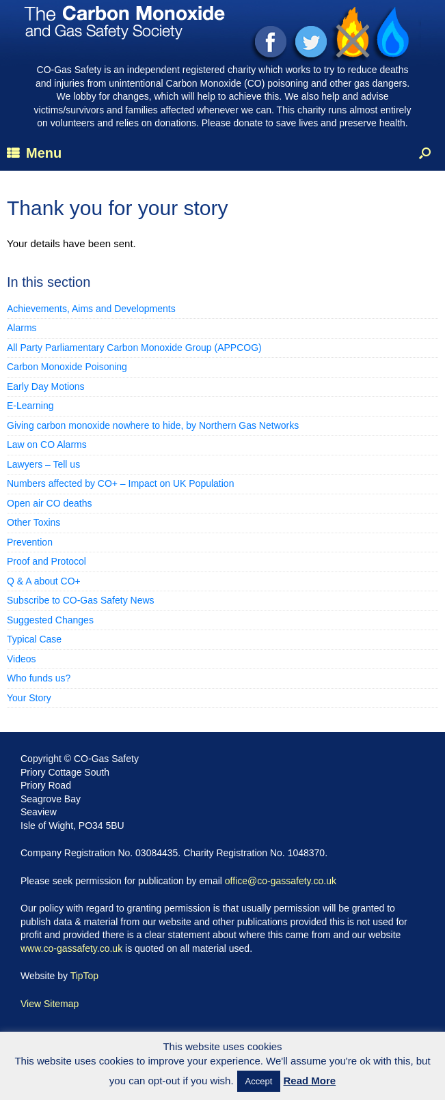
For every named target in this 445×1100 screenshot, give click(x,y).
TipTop (84, 975)
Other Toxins (33, 522)
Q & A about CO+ (44, 581)
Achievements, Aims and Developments (91, 308)
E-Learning (30, 405)
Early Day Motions (46, 386)
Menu (34, 152)
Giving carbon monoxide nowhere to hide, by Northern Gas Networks (153, 425)
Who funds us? (38, 678)
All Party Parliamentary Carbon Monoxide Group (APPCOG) (134, 347)
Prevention (30, 542)
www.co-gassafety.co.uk (71, 948)
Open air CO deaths (49, 503)
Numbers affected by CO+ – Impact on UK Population (120, 483)
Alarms (22, 327)
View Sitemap (50, 1003)
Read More (310, 1080)
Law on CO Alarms (47, 444)
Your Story (29, 697)
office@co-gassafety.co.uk (280, 880)
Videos (21, 658)
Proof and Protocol (46, 561)
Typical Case (34, 639)
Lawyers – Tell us (43, 464)
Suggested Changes (50, 620)
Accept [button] (259, 1081)
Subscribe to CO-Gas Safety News (80, 600)
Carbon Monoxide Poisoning (67, 366)
